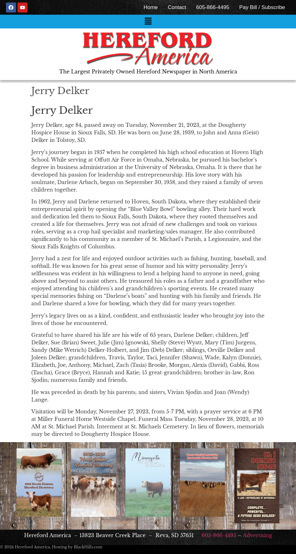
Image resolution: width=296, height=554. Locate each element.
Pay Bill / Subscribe (262, 7)
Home (151, 7)
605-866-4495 (212, 7)
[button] (148, 21)
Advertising (257, 535)
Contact (177, 7)
